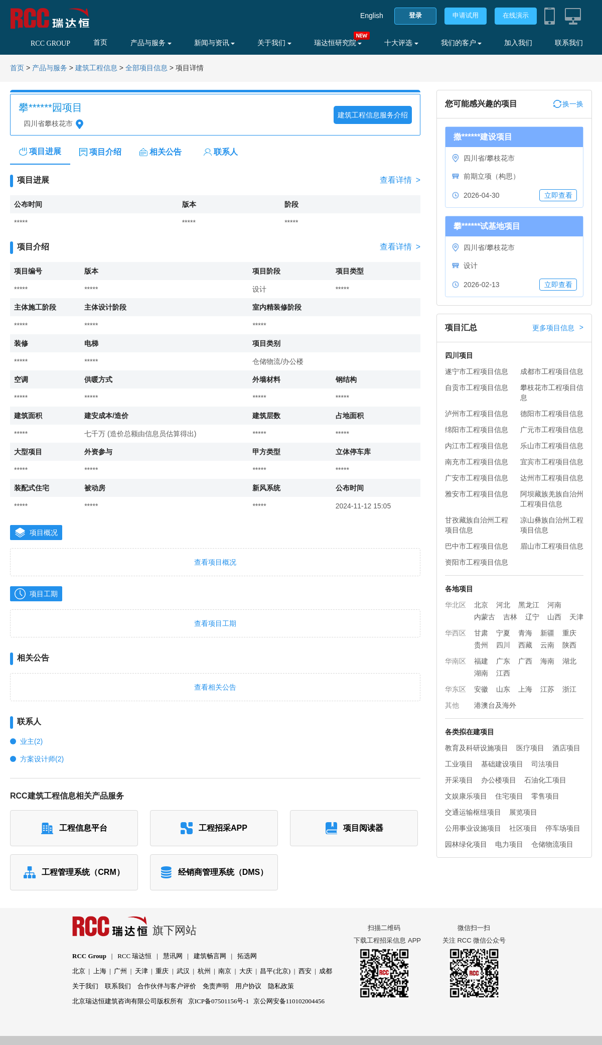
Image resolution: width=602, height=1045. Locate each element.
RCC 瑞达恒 (134, 956)
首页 (100, 42)
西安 (305, 971)
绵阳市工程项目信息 (476, 430)
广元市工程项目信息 (551, 430)
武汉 (183, 971)
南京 (224, 971)
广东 (503, 661)
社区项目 (523, 828)
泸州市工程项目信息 (476, 414)
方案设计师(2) (42, 759)
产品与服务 (151, 43)
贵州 (481, 645)
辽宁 (532, 617)
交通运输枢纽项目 (473, 812)
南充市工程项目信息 (476, 462)
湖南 (481, 673)
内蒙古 (484, 617)
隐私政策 (281, 986)
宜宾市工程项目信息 (551, 462)
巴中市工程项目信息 (476, 546)
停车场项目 (562, 828)
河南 (554, 605)
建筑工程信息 (96, 68)
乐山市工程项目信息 (551, 446)
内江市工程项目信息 (476, 446)
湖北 (569, 661)
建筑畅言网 (210, 956)
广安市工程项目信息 (476, 478)
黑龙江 (528, 605)
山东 (503, 689)
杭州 (204, 971)
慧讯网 (173, 956)
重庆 (569, 633)
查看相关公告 (215, 687)
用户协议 (248, 986)
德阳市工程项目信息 (551, 414)
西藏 (525, 645)
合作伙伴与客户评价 (166, 986)
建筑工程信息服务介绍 (373, 115)
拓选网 (247, 956)
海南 (547, 661)
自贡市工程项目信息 (476, 387)
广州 (120, 971)
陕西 (569, 645)
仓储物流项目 (552, 844)
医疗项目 (530, 748)
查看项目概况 (215, 562)
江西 (503, 673)
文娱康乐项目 (466, 796)
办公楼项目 (498, 780)
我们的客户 (461, 43)
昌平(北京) (275, 971)
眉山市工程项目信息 (551, 546)
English (371, 16)
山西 (554, 617)
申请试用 (466, 15)
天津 (576, 617)
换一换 (568, 104)
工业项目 (459, 764)
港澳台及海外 (495, 705)
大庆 (245, 971)
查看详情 (400, 180)
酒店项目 (566, 748)
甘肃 (481, 633)
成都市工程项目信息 (551, 371)
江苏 (547, 689)
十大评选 (401, 43)
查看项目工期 (215, 623)
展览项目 (523, 812)
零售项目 (545, 796)
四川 (503, 645)
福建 (481, 661)
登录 (415, 15)
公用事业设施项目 (473, 828)
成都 (325, 971)
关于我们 (274, 43)
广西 (525, 661)
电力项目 (509, 844)
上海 (525, 689)
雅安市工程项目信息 (476, 494)
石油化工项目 (545, 780)
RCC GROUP (50, 43)
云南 (547, 645)
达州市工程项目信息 (551, 478)
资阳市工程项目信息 (476, 562)
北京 (481, 605)
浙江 (569, 689)
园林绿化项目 (466, 844)
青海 (525, 633)
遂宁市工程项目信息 (476, 371)
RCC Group (89, 956)
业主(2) (31, 741)
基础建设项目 (502, 764)
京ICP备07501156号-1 (218, 1001)
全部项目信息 (146, 68)
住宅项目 (509, 796)
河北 (503, 605)
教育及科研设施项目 (476, 748)
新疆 (547, 633)
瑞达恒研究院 (338, 43)
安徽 (481, 689)
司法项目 (545, 764)
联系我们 (569, 43)
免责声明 (216, 986)
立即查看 (558, 195)
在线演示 (516, 15)
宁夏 (503, 633)
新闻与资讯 (214, 43)
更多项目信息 (557, 327)
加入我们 (518, 43)
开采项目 (459, 780)
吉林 (510, 617)
